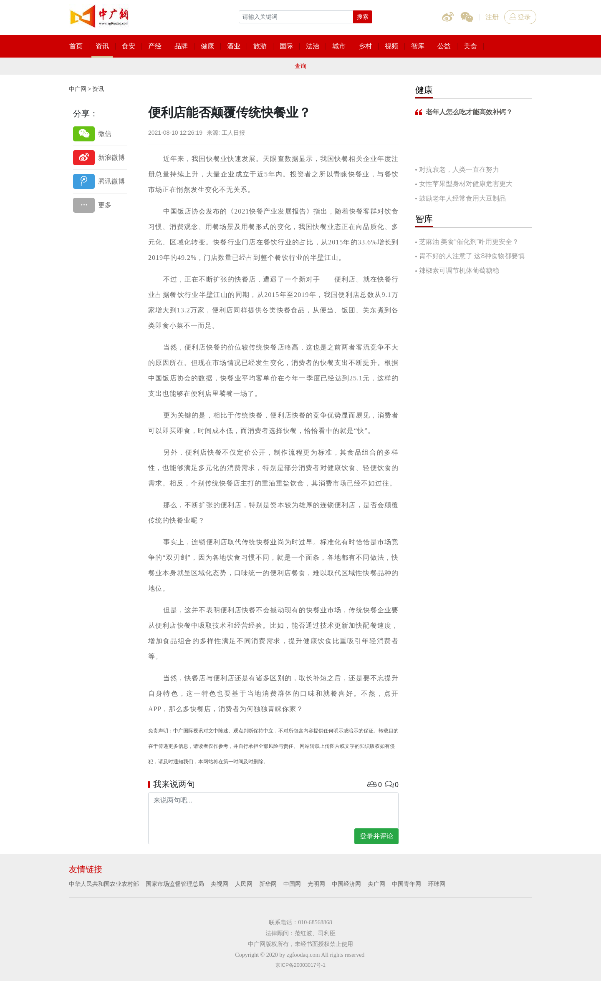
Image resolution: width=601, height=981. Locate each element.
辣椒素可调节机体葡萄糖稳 (459, 270)
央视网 (219, 883)
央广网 (376, 883)
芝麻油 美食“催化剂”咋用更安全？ (469, 241)
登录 (520, 16)
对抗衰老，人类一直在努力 (459, 169)
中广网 (77, 89)
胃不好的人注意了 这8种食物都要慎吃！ (470, 256)
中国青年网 (406, 883)
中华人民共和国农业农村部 (104, 883)
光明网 (316, 883)
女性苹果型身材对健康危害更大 (466, 183)
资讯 (98, 89)
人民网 (244, 883)
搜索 (363, 16)
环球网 (436, 883)
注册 (492, 16)
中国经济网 (346, 883)
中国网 (292, 883)
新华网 (268, 883)
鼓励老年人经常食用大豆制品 (462, 198)
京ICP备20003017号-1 (300, 965)
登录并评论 (376, 836)
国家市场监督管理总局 (175, 883)
